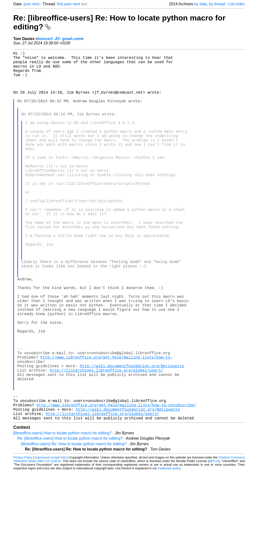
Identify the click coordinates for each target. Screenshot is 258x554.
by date (200, 4)
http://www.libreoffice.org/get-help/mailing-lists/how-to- (106, 425)
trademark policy (169, 550)
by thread (217, 4)
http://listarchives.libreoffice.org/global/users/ (106, 441)
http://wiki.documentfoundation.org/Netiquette (132, 436)
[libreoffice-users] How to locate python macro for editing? (62, 515)
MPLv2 (214, 543)
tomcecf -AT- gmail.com (59, 39)
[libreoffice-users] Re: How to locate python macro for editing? (73, 526)
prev (27, 4)
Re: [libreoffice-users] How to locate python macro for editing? (69, 520)
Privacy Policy (23, 539)
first (60, 4)
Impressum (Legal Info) (51, 539)
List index (236, 4)
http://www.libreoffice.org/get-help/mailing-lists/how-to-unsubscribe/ (116, 484)
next (35, 4)
